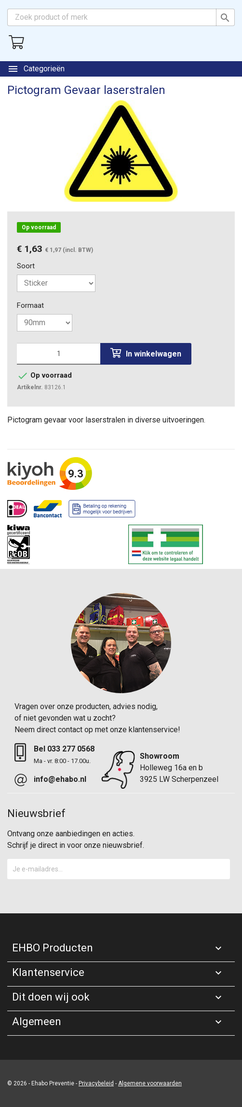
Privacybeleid (96, 1083)
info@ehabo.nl (60, 779)
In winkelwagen (145, 353)
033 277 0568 (70, 748)
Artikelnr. (30, 387)
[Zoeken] (121, 17)
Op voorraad (39, 227)
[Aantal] (58, 354)
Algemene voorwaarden (150, 1083)
